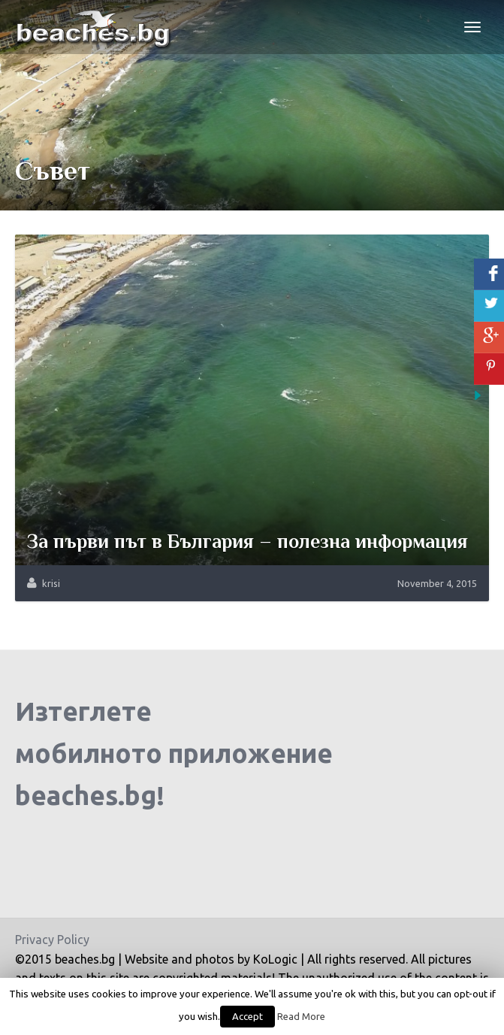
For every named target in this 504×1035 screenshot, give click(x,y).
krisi (51, 583)
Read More (301, 1016)
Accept (247, 1016)
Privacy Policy (52, 939)
